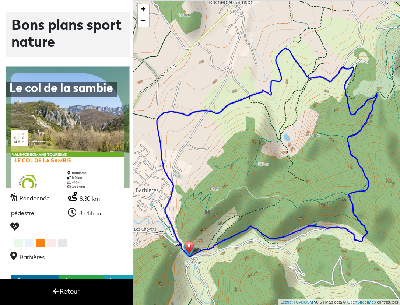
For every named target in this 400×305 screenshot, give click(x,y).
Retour (66, 291)
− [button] (143, 21)
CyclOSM (304, 302)
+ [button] (143, 9)
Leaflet (286, 302)
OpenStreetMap (361, 302)
